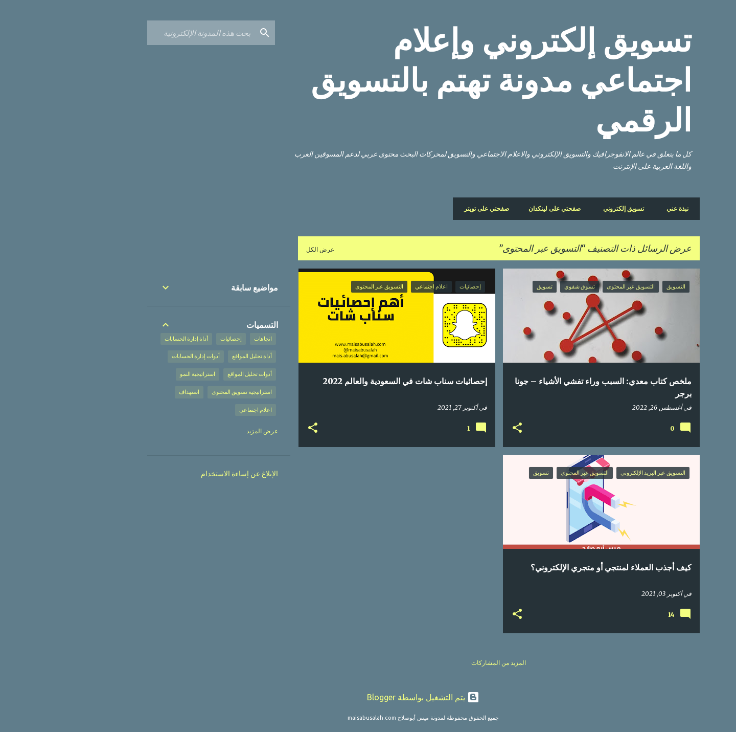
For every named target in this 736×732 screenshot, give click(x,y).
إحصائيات (176, 339)
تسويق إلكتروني (571, 208)
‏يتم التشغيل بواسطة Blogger (368, 697)
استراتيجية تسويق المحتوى (186, 392)
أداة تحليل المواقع (197, 356)
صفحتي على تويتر (434, 208)
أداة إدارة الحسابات (131, 339)
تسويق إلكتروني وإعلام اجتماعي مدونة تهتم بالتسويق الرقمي (446, 80)
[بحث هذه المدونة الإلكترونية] (145, 32)
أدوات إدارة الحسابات (141, 356)
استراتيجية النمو (142, 374)
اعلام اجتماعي (200, 410)
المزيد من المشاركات (443, 662)
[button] (462, 428)
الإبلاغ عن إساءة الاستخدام (184, 473)
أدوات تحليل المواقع (194, 374)
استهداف (134, 392)
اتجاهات (208, 339)
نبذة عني (622, 208)
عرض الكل (265, 249)
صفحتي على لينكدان (502, 208)
